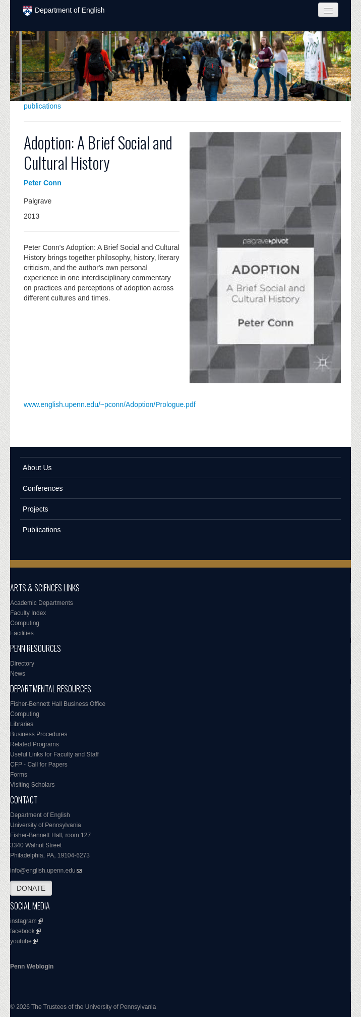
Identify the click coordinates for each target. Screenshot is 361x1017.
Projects (35, 509)
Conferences (43, 488)
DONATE (31, 888)
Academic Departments (41, 602)
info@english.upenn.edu (43, 870)
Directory (22, 663)
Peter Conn (43, 183)
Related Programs (34, 744)
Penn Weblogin (31, 966)
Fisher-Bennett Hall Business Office (57, 703)
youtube (21, 941)
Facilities (22, 633)
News (17, 673)
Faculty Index (28, 613)
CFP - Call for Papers (39, 764)
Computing (24, 623)
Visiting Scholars (32, 784)
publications (42, 106)
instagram (23, 921)
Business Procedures (38, 734)
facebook (22, 931)
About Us (37, 468)
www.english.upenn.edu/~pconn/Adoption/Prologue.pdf (110, 404)
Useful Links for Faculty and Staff (54, 754)
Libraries (21, 724)
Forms (18, 774)
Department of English (64, 11)
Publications (42, 530)
